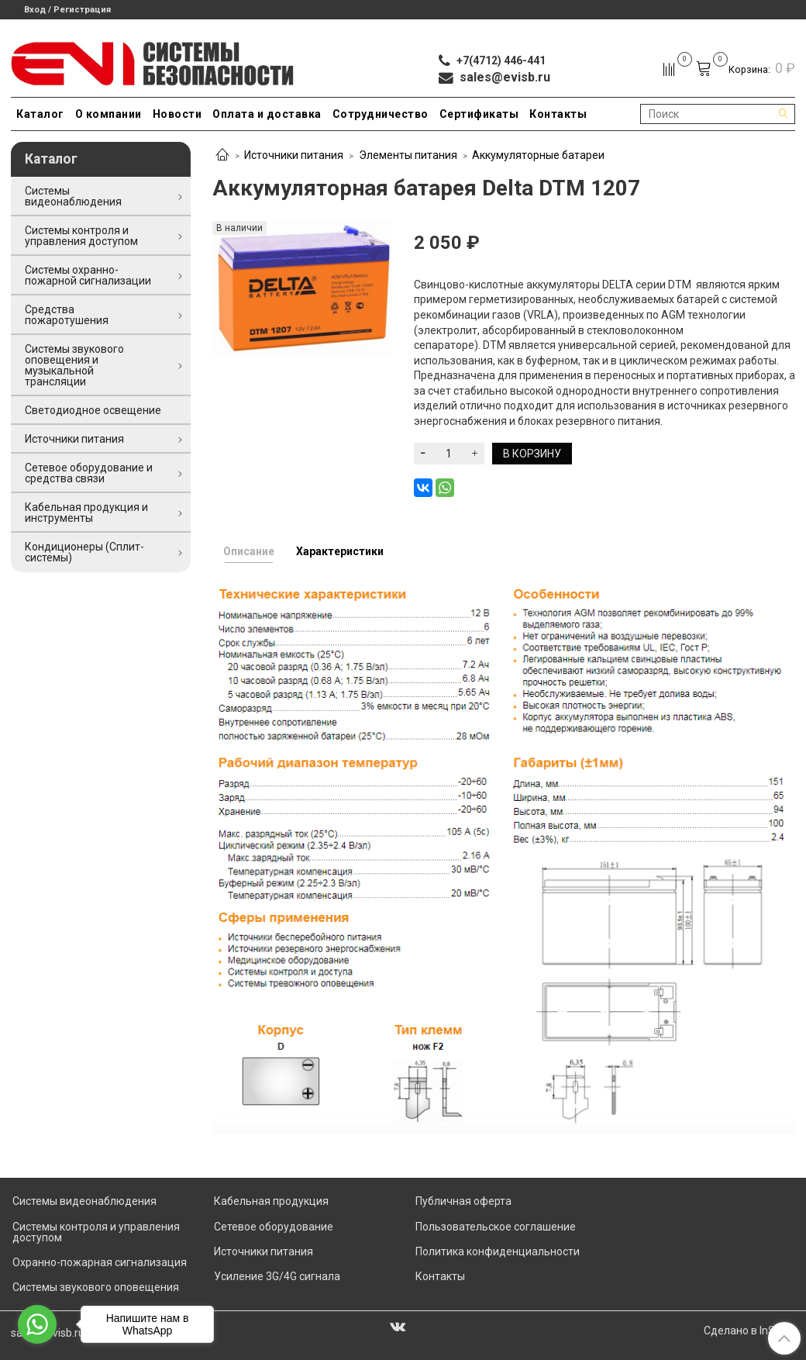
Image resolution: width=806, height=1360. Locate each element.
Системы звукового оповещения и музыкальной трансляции (74, 365)
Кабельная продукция (271, 1201)
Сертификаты (479, 114)
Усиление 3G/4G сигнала (277, 1276)
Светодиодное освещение (93, 410)
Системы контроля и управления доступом (81, 235)
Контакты (558, 114)
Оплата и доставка (267, 114)
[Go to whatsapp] (37, 1324)
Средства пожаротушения (66, 314)
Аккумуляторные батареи (538, 155)
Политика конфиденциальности (497, 1251)
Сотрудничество (380, 114)
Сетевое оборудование (273, 1226)
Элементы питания (408, 155)
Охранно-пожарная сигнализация (99, 1262)
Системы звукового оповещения (95, 1287)
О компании (108, 114)
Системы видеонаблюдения (73, 196)
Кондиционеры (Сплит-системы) (84, 552)
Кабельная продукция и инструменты (86, 512)
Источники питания (293, 155)
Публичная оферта (463, 1201)
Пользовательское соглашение (495, 1226)
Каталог (40, 114)
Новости (177, 114)
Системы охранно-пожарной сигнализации (88, 275)
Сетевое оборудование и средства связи (89, 473)
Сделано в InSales (749, 1330)
